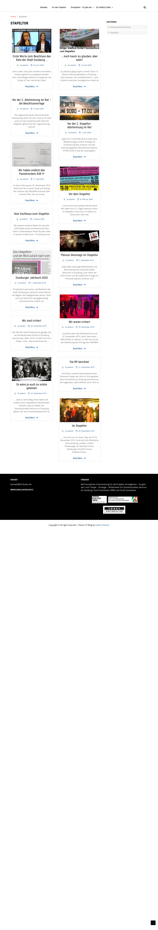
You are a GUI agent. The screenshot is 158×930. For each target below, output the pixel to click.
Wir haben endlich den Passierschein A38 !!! (32, 172)
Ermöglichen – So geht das (81, 7)
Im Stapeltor (79, 425)
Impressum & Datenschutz (21, 490)
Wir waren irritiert (79, 322)
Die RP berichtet (79, 362)
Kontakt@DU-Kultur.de (20, 484)
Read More (30, 86)
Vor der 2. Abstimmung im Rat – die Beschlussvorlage (31, 101)
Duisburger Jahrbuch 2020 (32, 277)
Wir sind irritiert (31, 320)
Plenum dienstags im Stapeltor (79, 255)
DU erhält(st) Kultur (103, 7)
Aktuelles (43, 7)
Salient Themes (102, 525)
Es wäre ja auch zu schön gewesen (31, 386)
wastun (25, 65)
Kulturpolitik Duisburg (120, 27)
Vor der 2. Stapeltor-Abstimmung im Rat (79, 125)
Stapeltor (114, 32)
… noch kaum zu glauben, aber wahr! (79, 58)
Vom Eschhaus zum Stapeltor (31, 213)
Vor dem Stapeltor (59, 7)
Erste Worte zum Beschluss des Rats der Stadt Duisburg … (32, 58)
